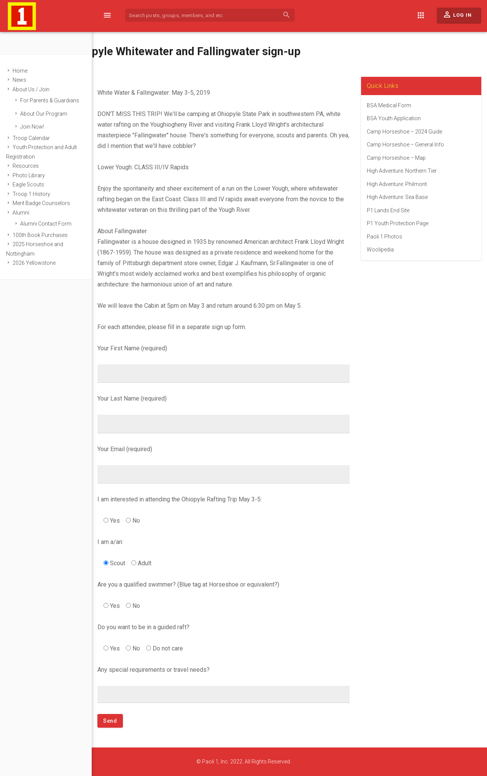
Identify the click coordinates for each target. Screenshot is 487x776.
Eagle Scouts (32, 184)
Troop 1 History (35, 194)
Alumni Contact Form (49, 224)
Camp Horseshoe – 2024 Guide (405, 132)
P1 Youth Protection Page (399, 223)
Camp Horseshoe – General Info (406, 145)
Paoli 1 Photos (385, 237)
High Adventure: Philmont (398, 184)
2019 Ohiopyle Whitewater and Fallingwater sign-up (172, 51)
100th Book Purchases (43, 235)
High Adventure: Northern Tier (403, 171)
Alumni (24, 213)
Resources (29, 166)
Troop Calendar (34, 138)
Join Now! (36, 127)
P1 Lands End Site (389, 210)
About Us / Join (34, 89)
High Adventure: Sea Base (398, 197)
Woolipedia (381, 249)
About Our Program (47, 114)
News (23, 80)
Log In (457, 16)
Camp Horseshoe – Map (397, 158)
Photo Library (32, 175)
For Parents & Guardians (53, 100)
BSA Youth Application (395, 118)
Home (23, 71)
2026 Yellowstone (37, 263)
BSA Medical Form (390, 105)
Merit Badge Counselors (44, 203)
